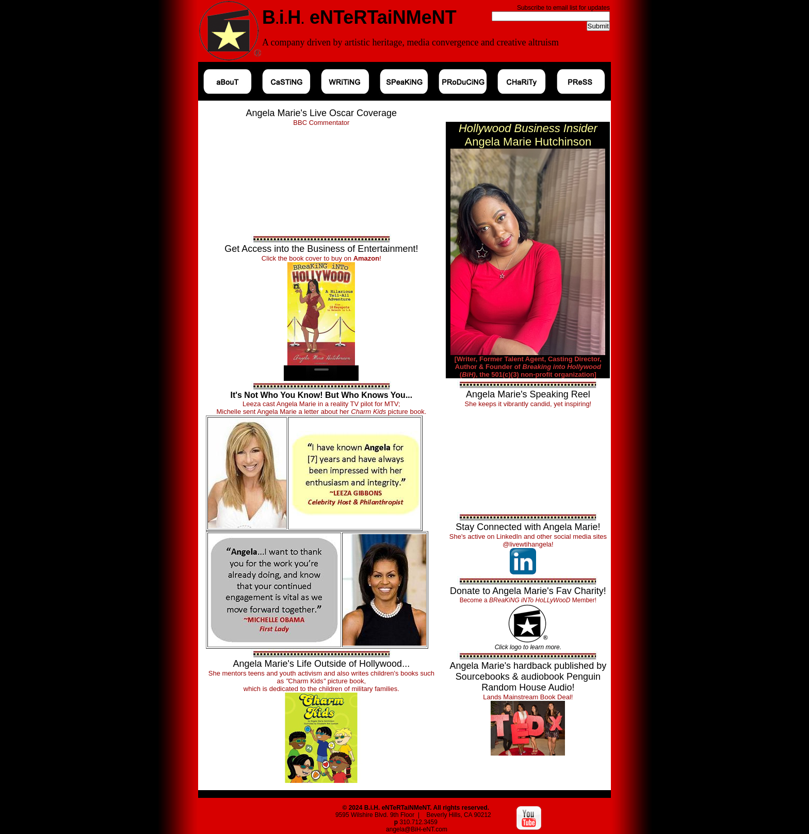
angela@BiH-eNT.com (416, 829)
